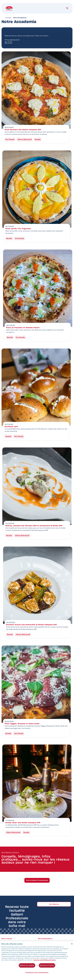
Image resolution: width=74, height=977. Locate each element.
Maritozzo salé (11, 426)
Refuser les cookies (27, 965)
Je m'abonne (54, 904)
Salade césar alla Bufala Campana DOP (22, 822)
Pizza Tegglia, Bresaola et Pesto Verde (22, 723)
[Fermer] (72, 944)
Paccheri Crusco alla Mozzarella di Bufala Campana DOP (31, 624)
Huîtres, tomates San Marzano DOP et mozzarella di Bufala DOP (34, 525)
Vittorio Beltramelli (24, 139)
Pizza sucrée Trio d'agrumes (18, 228)
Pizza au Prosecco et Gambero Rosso (23, 327)
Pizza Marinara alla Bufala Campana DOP (23, 129)
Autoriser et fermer (47, 965)
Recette (37, 139)
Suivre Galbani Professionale (37, 880)
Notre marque (7, 939)
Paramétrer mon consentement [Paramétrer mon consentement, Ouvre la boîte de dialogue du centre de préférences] (37, 972)
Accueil (8, 18)
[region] (37, 959)
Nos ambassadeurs (45, 939)
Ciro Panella (9, 139)
